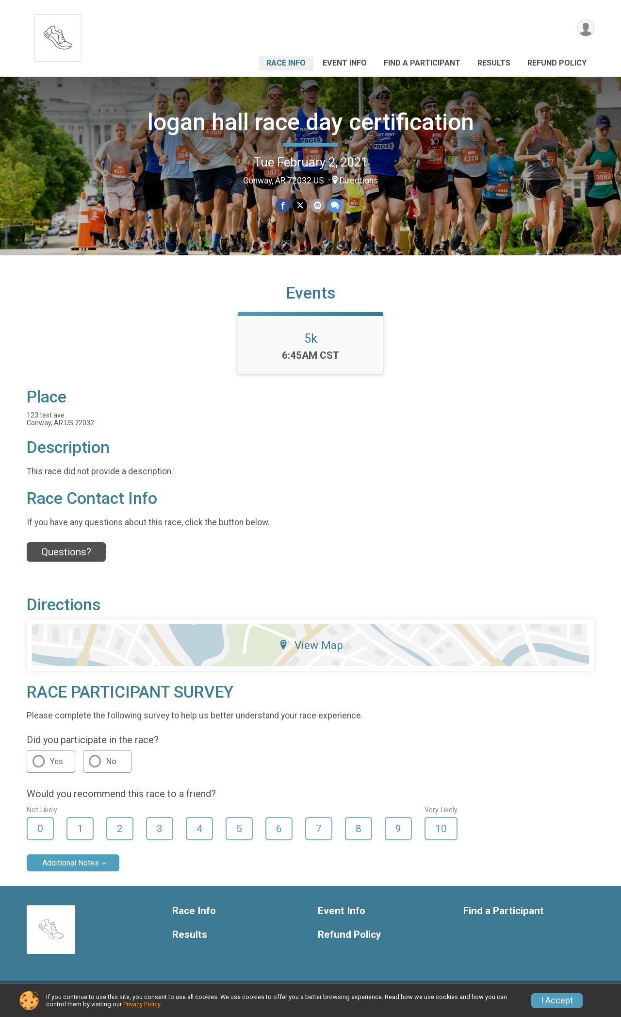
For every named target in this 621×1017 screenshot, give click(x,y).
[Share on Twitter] (300, 206)
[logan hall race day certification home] (58, 35)
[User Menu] (585, 28)
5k (310, 344)
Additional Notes (70, 868)
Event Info (345, 62)
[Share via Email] (317, 206)
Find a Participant (422, 62)
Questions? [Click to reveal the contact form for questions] (66, 558)
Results (493, 62)
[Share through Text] (334, 206)
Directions (359, 180)
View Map (310, 651)
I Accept (557, 1000)
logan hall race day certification (310, 122)
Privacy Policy (141, 1004)
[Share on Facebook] (283, 206)
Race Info (286, 62)
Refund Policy (557, 62)
